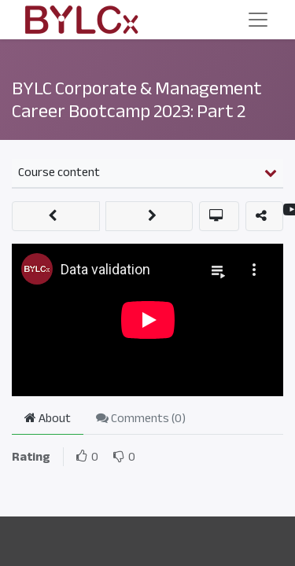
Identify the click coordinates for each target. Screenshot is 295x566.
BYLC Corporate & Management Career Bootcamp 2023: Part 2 (137, 99)
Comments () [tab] (141, 418)
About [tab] (47, 418)
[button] (56, 216)
